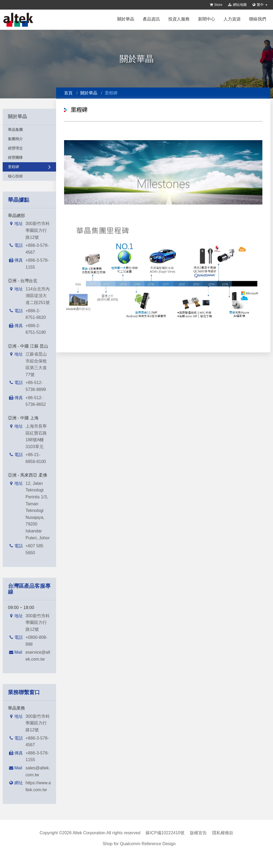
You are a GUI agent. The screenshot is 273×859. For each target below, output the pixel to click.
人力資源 (232, 19)
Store (216, 5)
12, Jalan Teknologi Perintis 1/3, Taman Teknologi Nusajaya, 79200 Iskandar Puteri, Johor (38, 510)
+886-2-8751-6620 (36, 314)
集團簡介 (29, 139)
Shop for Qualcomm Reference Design (139, 843)
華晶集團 (29, 129)
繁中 (260, 5)
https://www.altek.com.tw (38, 786)
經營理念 (29, 148)
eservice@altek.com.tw (38, 655)
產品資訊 (151, 19)
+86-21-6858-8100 (36, 458)
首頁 (68, 93)
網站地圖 (237, 5)
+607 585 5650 (34, 549)
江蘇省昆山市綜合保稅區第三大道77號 (36, 364)
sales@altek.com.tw (38, 771)
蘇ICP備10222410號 (165, 833)
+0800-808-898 (36, 641)
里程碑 (29, 167)
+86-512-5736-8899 (36, 386)
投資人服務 (179, 19)
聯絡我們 (257, 19)
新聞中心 (206, 19)
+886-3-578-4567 (37, 249)
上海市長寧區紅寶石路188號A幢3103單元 (36, 436)
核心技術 (29, 176)
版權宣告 (198, 833)
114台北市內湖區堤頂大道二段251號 (38, 296)
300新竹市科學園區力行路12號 (38, 230)
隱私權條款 (222, 833)
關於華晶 (125, 19)
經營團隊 (29, 157)
